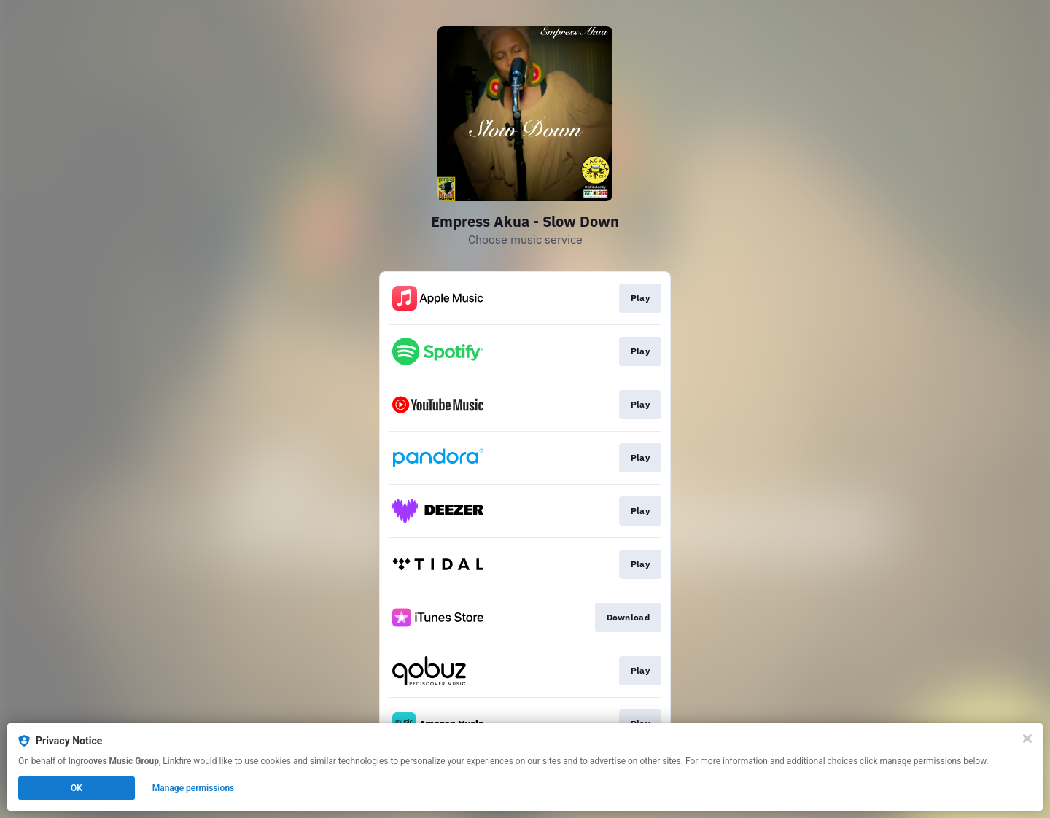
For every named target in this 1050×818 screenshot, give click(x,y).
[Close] (1027, 738)
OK (76, 788)
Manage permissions (193, 788)
